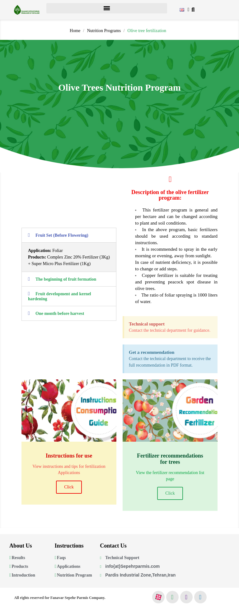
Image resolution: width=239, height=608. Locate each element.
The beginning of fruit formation (65, 279)
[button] (193, 10)
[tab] (69, 235)
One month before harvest (59, 313)
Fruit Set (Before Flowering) (61, 235)
